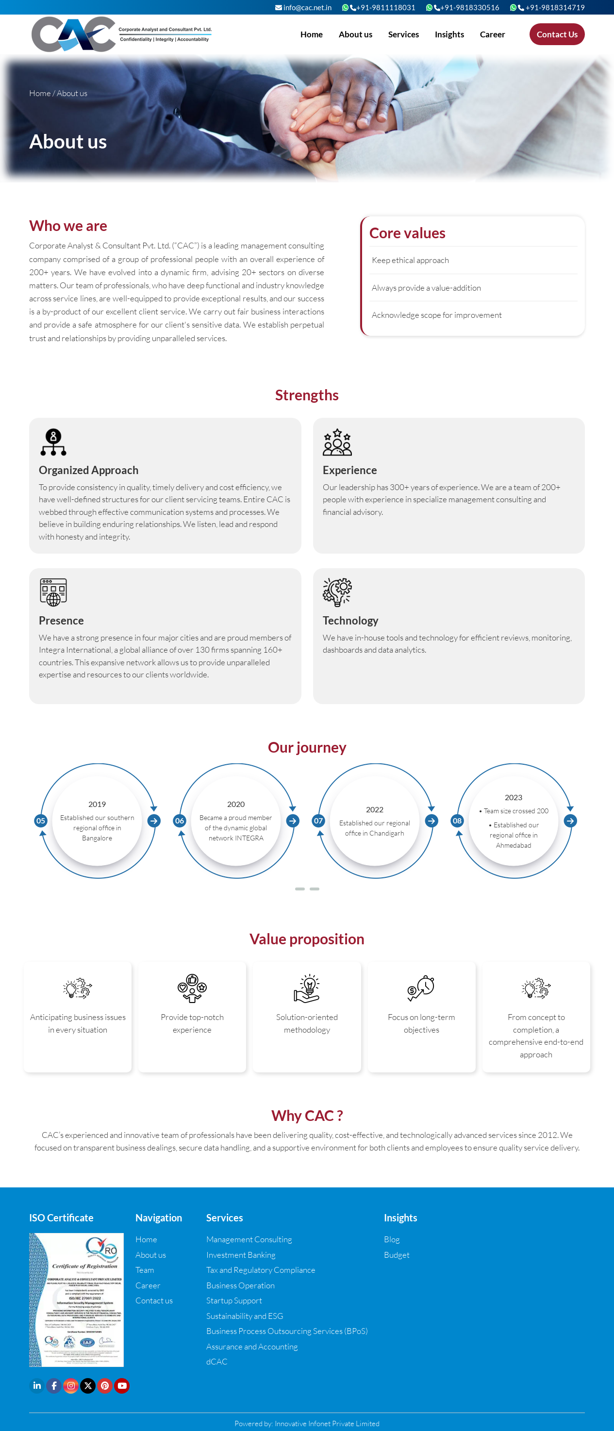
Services (403, 34)
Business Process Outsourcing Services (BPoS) (287, 1331)
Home (311, 34)
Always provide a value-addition (426, 287)
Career (492, 34)
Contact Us (557, 34)
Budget (397, 1255)
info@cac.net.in (303, 7)
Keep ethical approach (410, 260)
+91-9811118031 (382, 7)
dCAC (217, 1361)
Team (144, 1270)
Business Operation (240, 1285)
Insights (449, 34)
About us (355, 34)
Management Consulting (249, 1239)
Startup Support (234, 1300)
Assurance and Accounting (252, 1346)
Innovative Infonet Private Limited (327, 1423)
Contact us (154, 1300)
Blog (392, 1239)
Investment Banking (241, 1255)
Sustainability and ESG (244, 1316)
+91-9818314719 (551, 7)
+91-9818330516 (466, 7)
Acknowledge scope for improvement (437, 315)
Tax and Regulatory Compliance (260, 1270)
